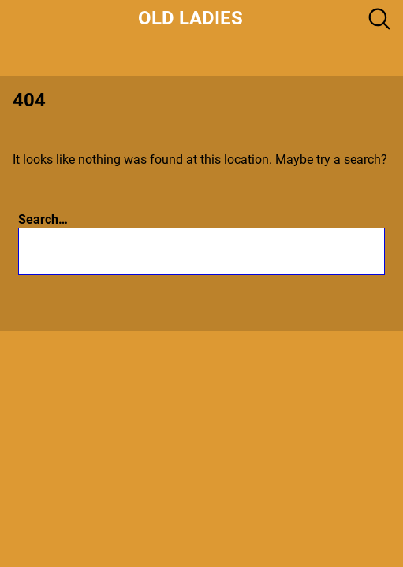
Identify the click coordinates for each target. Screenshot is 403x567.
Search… (43, 219)
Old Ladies (190, 18)
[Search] (289, 251)
